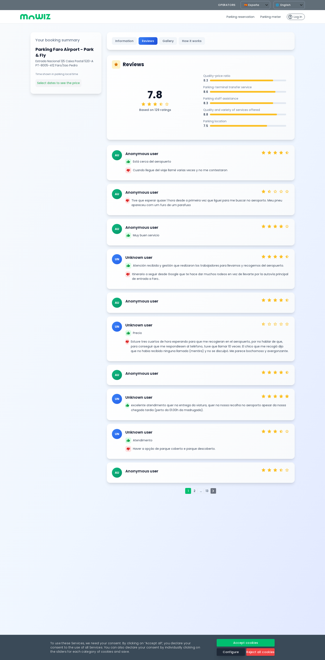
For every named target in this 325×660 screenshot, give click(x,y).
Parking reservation (240, 17)
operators (227, 5)
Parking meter (270, 17)
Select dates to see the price (58, 83)
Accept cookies (245, 643)
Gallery (168, 41)
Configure (231, 652)
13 (207, 491)
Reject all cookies (260, 652)
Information (124, 41)
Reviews (148, 41)
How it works (192, 41)
